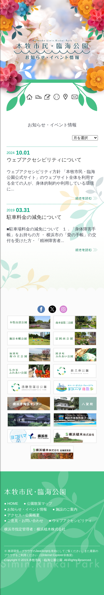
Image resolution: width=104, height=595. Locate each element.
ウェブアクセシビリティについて (44, 160)
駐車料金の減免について (34, 217)
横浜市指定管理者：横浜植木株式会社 (34, 529)
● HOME (11, 503)
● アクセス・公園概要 (22, 515)
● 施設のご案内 (64, 509)
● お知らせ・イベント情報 (25, 509)
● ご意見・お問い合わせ (23, 521)
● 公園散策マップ (38, 503)
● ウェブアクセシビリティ (70, 521)
